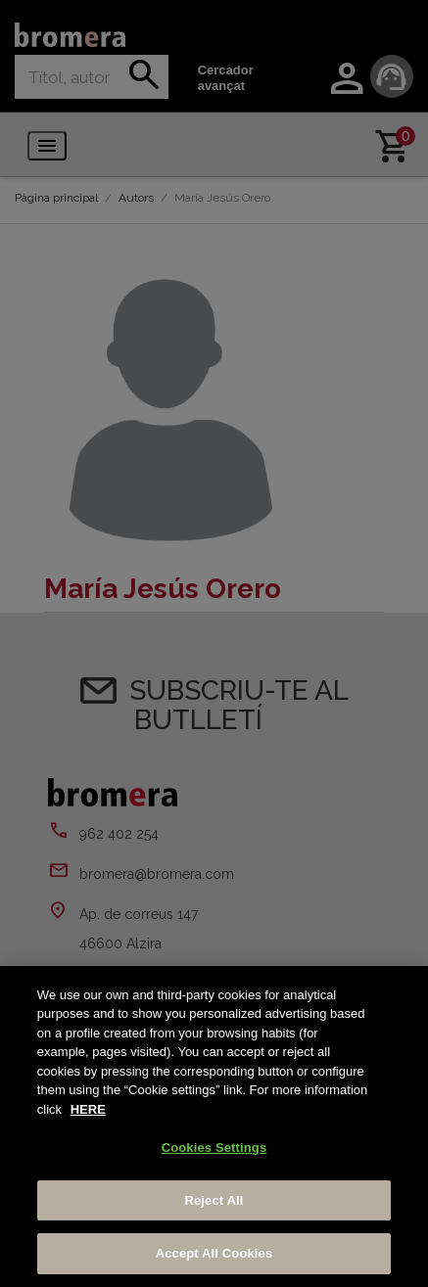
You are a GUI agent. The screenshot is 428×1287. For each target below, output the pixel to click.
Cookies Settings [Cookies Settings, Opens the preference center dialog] (214, 1147)
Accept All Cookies (214, 1253)
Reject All (213, 1200)
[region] (214, 1126)
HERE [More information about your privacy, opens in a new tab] (88, 1109)
